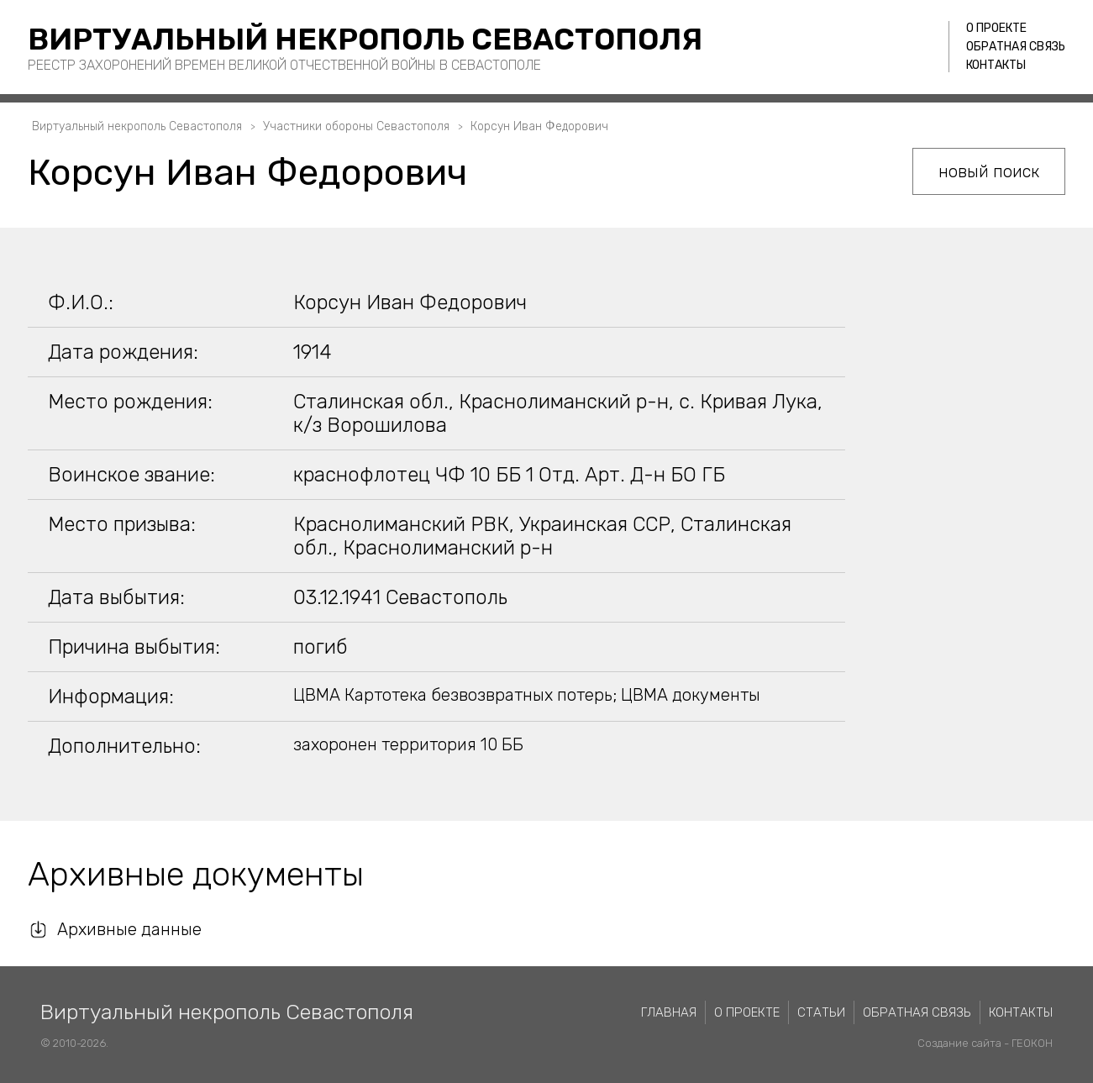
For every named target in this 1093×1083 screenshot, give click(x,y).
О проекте (996, 28)
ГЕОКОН (1032, 1043)
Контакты (996, 65)
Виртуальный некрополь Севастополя (365, 39)
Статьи (821, 1012)
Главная (668, 1012)
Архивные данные (129, 929)
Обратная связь (1015, 46)
